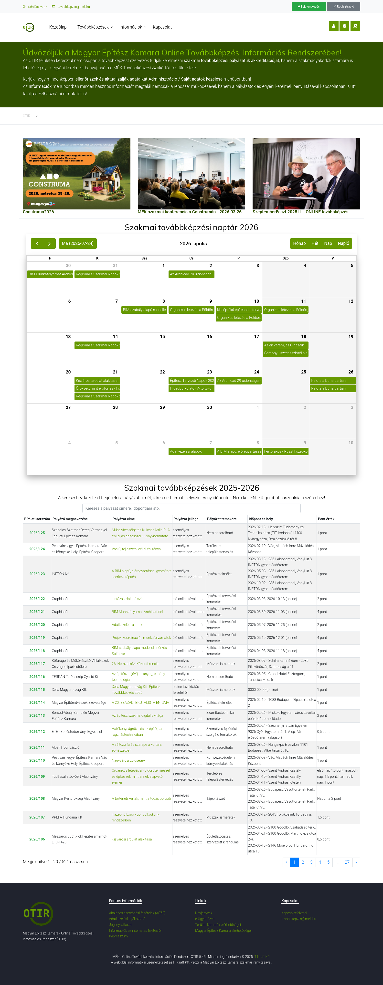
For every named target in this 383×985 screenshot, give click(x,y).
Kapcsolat (162, 27)
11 (303, 301)
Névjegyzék (203, 913)
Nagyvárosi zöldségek (128, 760)
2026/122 (37, 599)
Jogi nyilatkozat (120, 925)
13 (68, 336)
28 (115, 407)
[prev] (37, 243)
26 (350, 372)
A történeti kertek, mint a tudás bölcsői (141, 799)
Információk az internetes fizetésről (135, 931)
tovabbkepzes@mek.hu (71, 7)
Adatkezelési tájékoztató (127, 919)
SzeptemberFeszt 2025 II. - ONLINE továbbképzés (300, 211)
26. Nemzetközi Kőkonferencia (135, 664)
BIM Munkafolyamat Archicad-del (137, 612)
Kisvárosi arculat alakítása (132, 839)
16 (209, 336)
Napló (343, 243)
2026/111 (37, 748)
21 (115, 372)
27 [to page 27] (347, 862)
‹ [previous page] (286, 862)
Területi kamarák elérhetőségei (218, 925)
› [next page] (356, 862)
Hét (315, 243)
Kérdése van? (35, 7)
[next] (49, 243)
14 (115, 336)
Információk (130, 27)
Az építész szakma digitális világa (137, 716)
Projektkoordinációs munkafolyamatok (141, 638)
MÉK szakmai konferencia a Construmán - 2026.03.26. (190, 211)
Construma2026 (38, 211)
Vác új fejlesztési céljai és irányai (136, 549)
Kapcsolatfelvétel (294, 913)
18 (303, 336)
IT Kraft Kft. (262, 957)
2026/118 (37, 651)
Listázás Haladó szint (128, 599)
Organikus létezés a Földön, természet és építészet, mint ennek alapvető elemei (141, 776)
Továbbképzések (93, 27)
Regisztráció (343, 6)
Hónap (299, 243)
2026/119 (37, 638)
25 (303, 372)
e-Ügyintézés (204, 919)
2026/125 (37, 533)
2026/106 (37, 839)
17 (256, 336)
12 (350, 301)
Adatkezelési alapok (127, 625)
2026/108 (37, 799)
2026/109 (37, 777)
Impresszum (118, 936)
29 (162, 407)
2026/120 (37, 625)
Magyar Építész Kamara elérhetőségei (223, 931)
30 (68, 265)
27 (68, 407)
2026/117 (37, 664)
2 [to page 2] (303, 862)
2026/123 (37, 574)
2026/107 (37, 817)
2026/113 (37, 716)
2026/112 (37, 732)
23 (209, 372)
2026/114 (37, 703)
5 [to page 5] (328, 862)
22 (162, 372)
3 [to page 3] (311, 862)
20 (68, 372)
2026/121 (37, 612)
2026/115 (37, 690)
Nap (328, 243)
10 (256, 301)
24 (256, 372)
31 (115, 265)
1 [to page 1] (294, 862)
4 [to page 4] (320, 862)
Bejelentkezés (309, 6)
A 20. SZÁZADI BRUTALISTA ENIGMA (140, 703)
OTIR (26, 116)
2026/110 (37, 760)
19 (350, 336)
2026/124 (37, 549)
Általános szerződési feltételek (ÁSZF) (137, 913)
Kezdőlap (57, 27)
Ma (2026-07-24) (78, 243)
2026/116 (37, 677)
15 (162, 336)
